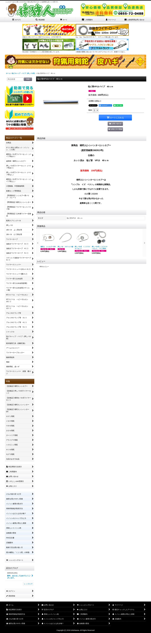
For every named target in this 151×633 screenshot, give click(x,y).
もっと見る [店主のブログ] (28, 584)
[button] (40, 19)
